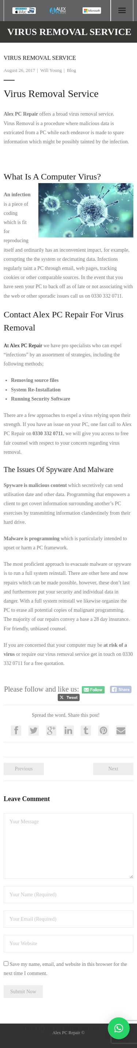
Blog (71, 70)
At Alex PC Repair (23, 345)
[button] (119, 1028)
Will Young (51, 70)
